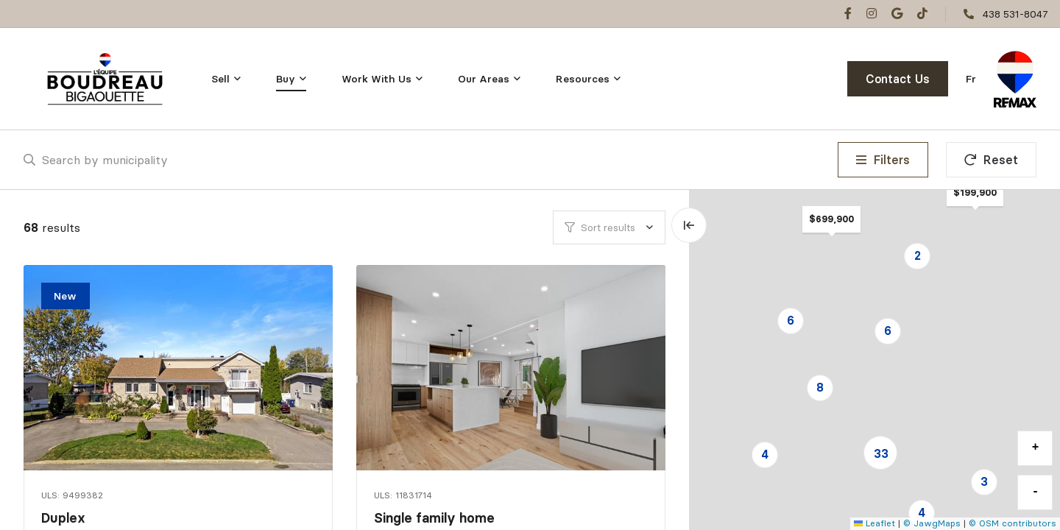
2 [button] (917, 255)
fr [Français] (971, 78)
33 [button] (881, 453)
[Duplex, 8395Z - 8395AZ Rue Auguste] (180, 367)
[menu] (226, 79)
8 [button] (820, 387)
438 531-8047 (1015, 14)
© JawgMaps (932, 523)
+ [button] (1035, 447)
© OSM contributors (1012, 523)
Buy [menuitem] (285, 78)
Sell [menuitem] (220, 78)
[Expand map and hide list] (689, 225)
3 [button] (984, 481)
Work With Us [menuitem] (376, 78)
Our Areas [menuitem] (483, 78)
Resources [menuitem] (583, 78)
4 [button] (921, 512)
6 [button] (790, 320)
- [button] (1035, 492)
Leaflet (874, 523)
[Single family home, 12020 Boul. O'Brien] (512, 367)
